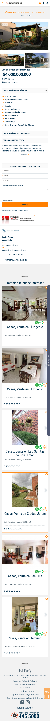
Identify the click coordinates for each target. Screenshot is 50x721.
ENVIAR (25, 204)
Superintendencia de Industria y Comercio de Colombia (25, 698)
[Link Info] (25, 333)
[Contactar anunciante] (45, 323)
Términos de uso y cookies (25, 691)
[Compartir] (47, 3)
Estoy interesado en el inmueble (25, 186)
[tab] (25, 90)
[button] (25, 90)
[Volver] (3, 3)
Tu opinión (48, 360)
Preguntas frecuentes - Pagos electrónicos (25, 695)
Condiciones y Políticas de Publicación (25, 681)
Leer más (24, 154)
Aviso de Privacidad (25, 688)
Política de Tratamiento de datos (20, 210)
